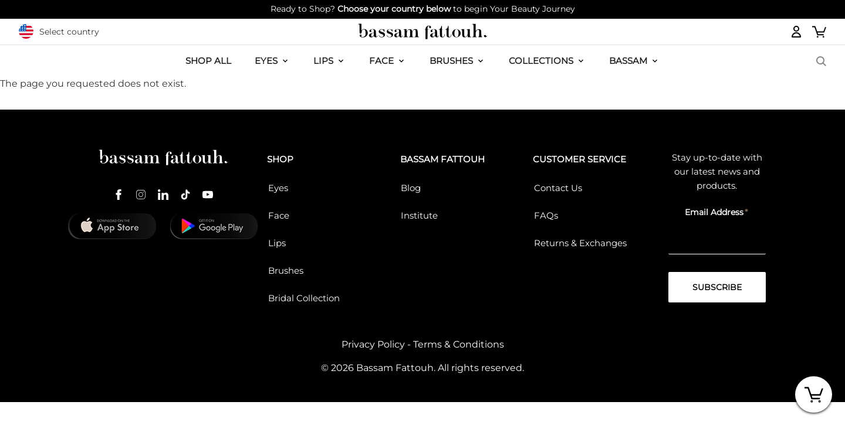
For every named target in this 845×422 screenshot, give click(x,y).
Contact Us (558, 187)
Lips (277, 243)
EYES (266, 60)
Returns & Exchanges (580, 243)
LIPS (323, 60)
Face (278, 215)
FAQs (546, 215)
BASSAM (628, 60)
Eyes (278, 187)
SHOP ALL (208, 60)
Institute (419, 215)
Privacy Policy (373, 344)
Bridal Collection (304, 298)
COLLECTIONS (541, 60)
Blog (411, 187)
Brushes (451, 60)
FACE (381, 60)
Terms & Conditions (458, 344)
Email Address (714, 212)
